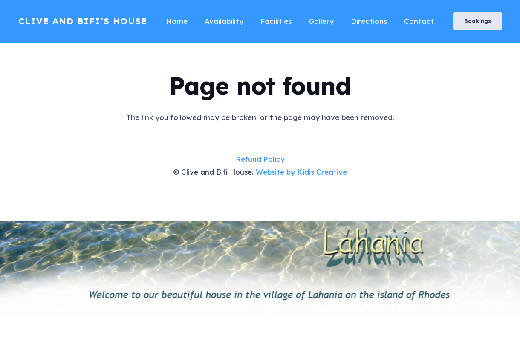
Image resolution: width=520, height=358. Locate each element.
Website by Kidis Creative (301, 171)
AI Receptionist (27, 351)
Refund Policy (260, 159)
